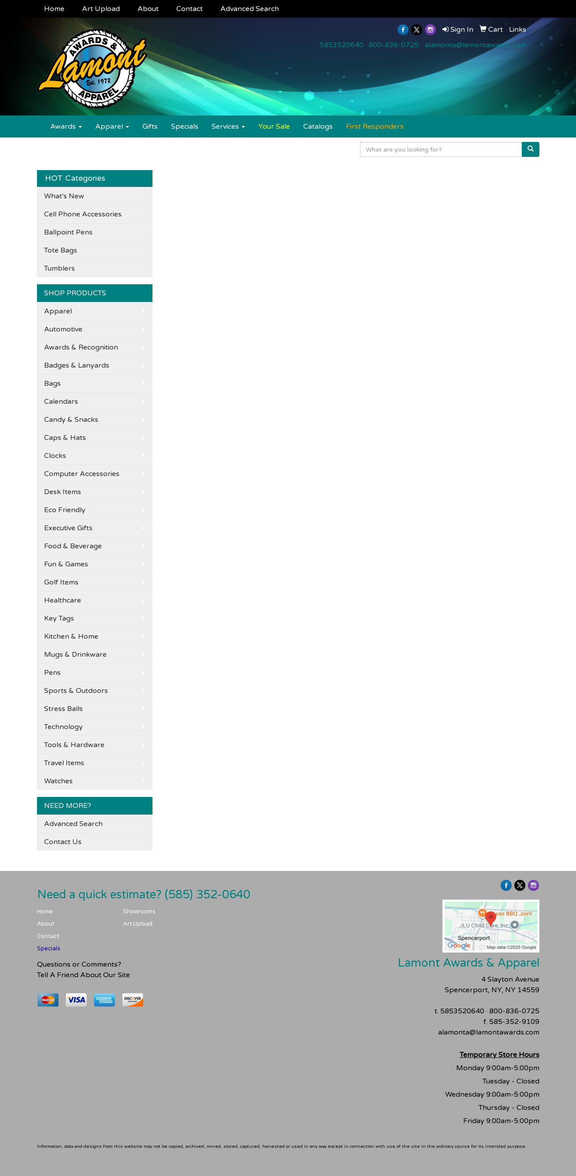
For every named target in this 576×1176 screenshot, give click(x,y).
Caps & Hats (65, 437)
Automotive (63, 329)
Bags (52, 383)
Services (228, 126)
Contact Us (63, 841)
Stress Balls (63, 708)
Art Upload (101, 8)
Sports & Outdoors (76, 690)
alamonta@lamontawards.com (475, 45)
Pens (52, 672)
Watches (58, 781)
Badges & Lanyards (76, 365)
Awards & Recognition (81, 347)
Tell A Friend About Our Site (83, 975)
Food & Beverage (73, 546)
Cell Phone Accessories (83, 214)
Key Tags (59, 618)
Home (54, 8)
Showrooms (139, 911)
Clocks (55, 455)
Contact (189, 8)
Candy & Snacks (71, 419)
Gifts (150, 126)
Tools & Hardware (74, 745)
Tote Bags (60, 250)
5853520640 (342, 45)
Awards (66, 126)
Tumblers (59, 268)
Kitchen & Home (71, 636)
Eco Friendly (64, 510)
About (148, 8)
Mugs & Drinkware (75, 654)
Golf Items (61, 582)
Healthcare (62, 600)
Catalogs (318, 126)
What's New (64, 196)
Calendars (61, 401)
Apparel (112, 126)
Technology (63, 726)
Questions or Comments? (79, 964)
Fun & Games (66, 564)
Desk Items (62, 492)
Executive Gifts (68, 528)
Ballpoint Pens (68, 232)
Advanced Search (249, 8)
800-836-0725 (393, 45)
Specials (184, 126)
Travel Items (64, 763)
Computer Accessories (81, 473)
